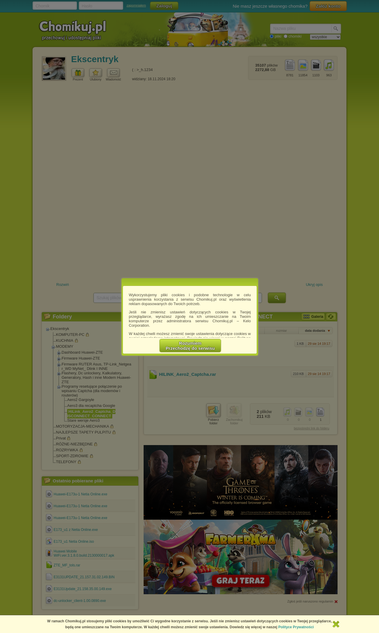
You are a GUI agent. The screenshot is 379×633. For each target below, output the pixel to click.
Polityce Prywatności (296, 627)
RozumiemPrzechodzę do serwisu (190, 346)
